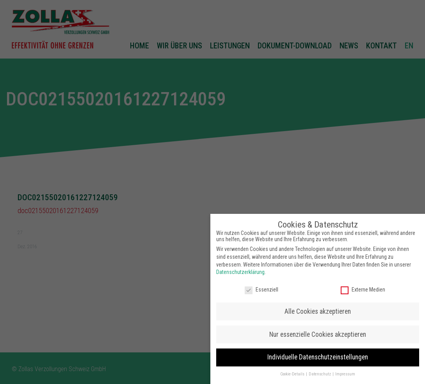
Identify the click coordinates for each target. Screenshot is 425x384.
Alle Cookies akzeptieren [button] (318, 308)
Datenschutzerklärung (240, 269)
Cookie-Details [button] (292, 371)
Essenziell (261, 287)
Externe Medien (363, 287)
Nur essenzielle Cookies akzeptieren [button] (317, 331)
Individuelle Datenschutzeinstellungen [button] (317, 354)
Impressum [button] (345, 371)
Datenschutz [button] (320, 371)
